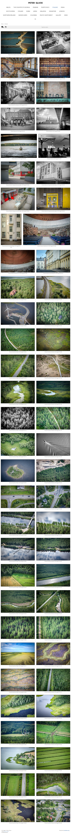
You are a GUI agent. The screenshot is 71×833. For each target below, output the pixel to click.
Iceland (20, 11)
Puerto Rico (45, 7)
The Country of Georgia (21, 7)
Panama (35, 7)
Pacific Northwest (46, 15)
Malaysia (43, 11)
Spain (62, 7)
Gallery (58, 15)
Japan (35, 11)
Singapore (52, 11)
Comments (2, 27)
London (61, 11)
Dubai (28, 11)
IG (35, 19)
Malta (8, 7)
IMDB (65, 15)
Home (2, 23)
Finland (55, 7)
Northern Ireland (9, 15)
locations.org (66, 830)
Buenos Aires (23, 15)
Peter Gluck (6, 831)
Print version (5, 27)
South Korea (10, 11)
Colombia (33, 15)
